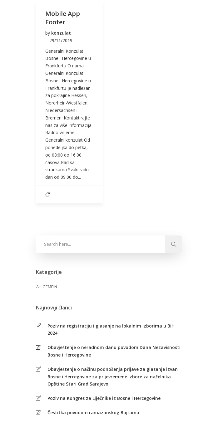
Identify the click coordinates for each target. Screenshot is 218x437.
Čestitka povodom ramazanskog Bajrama (93, 412)
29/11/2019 (60, 40)
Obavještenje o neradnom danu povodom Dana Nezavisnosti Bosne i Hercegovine (114, 351)
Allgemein (46, 286)
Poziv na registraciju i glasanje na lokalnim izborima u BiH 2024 (111, 329)
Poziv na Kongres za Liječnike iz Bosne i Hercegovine (104, 398)
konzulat (61, 33)
